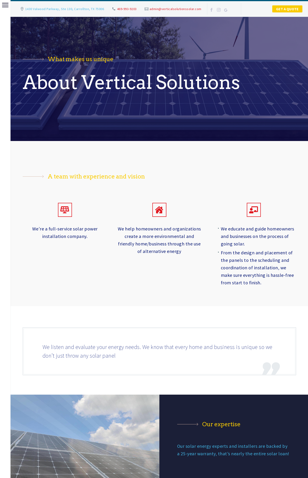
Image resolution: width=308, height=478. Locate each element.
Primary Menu (5, 5)
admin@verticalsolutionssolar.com (175, 9)
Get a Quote (287, 9)
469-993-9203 (127, 9)
